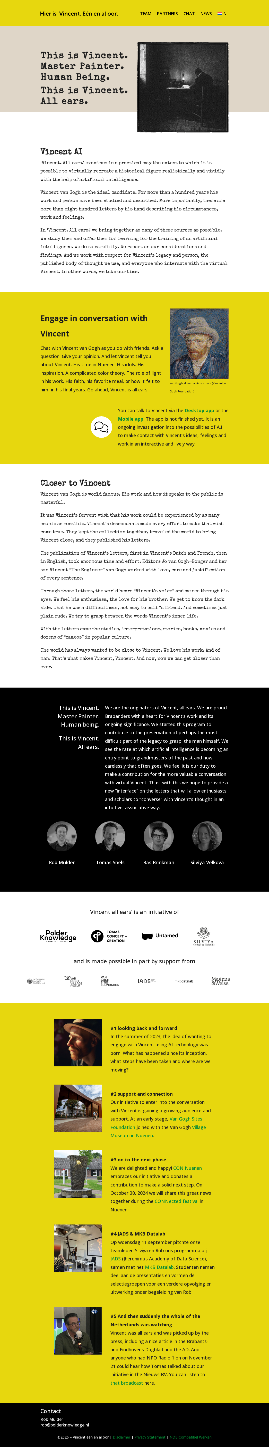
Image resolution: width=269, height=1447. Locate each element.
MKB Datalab (159, 1267)
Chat (189, 13)
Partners (167, 13)
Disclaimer (121, 1437)
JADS (115, 1259)
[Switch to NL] (223, 13)
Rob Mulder (62, 862)
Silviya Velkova (207, 862)
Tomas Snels (110, 862)
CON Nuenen (187, 1168)
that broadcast (126, 1383)
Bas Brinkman (158, 862)
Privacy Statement (150, 1437)
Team (145, 13)
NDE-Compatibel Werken (191, 1437)
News (206, 13)
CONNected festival (176, 1201)
